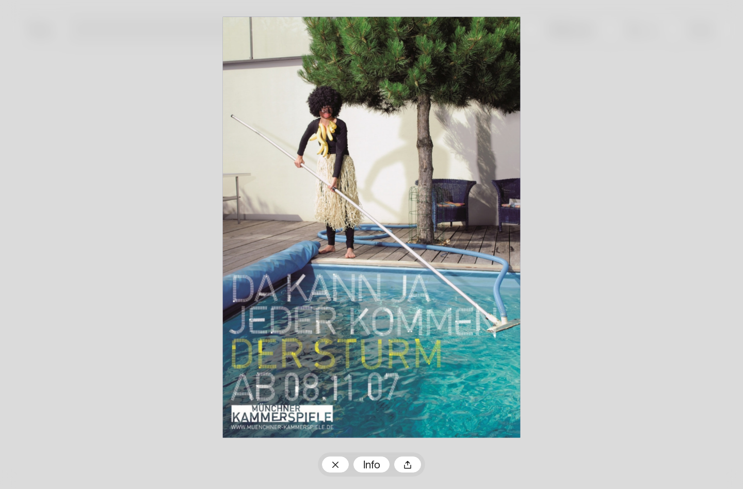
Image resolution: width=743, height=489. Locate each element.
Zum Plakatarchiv (335, 464)
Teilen (407, 464)
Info (371, 465)
